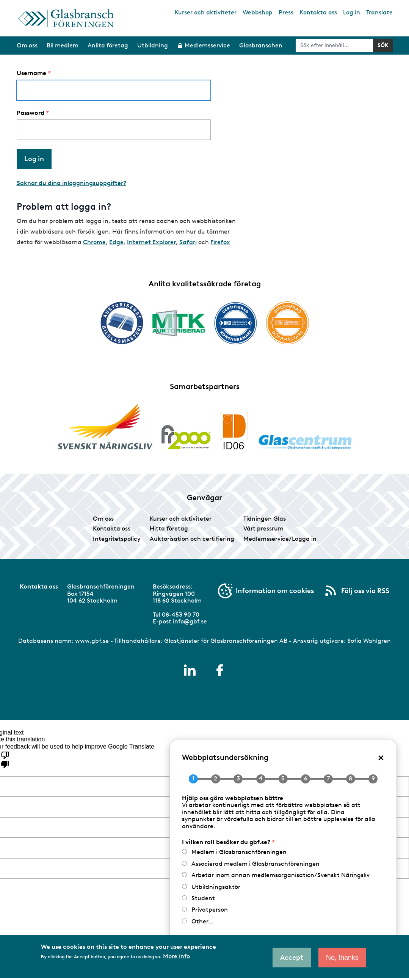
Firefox (220, 242)
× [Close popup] (381, 757)
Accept (291, 957)
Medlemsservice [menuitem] (207, 45)
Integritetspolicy (117, 538)
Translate (379, 12)
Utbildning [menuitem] (152, 45)
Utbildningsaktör (215, 886)
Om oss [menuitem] (27, 45)
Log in (351, 12)
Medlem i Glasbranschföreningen (239, 852)
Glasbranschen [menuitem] (260, 45)
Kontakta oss (318, 12)
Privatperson (209, 909)
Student (203, 898)
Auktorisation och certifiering (192, 538)
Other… (202, 921)
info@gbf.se (190, 621)
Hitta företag (169, 528)
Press (286, 12)
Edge (116, 242)
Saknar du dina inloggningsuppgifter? (71, 183)
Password (30, 113)
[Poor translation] (4, 759)
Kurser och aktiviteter (206, 12)
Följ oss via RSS (365, 591)
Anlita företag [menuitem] (108, 45)
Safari (188, 242)
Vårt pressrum (263, 528)
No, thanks (342, 957)
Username (31, 73)
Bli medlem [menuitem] (62, 45)
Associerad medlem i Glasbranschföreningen (255, 863)
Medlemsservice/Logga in (280, 538)
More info (176, 956)
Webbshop (258, 12)
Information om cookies (275, 591)
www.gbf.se (92, 640)
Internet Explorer (151, 242)
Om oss (103, 518)
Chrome (94, 242)
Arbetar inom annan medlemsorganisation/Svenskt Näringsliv (280, 875)
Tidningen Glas (264, 518)
